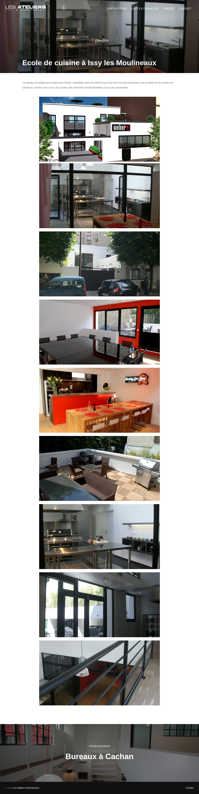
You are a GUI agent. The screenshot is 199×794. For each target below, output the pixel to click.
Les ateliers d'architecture (26, 788)
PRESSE (168, 8)
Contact (190, 788)
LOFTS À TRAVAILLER (145, 8)
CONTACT (185, 8)
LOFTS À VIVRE (117, 8)
